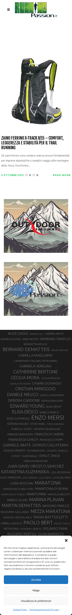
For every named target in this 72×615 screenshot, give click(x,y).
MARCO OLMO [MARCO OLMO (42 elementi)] (17, 500)
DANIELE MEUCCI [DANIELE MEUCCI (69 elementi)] (22, 394)
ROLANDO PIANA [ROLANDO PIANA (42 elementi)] (55, 528)
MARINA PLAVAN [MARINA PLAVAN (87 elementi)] (46, 499)
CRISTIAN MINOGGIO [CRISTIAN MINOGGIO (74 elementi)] (35, 388)
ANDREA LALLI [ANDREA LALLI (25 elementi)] (37, 334)
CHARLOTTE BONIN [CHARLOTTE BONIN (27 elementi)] (20, 383)
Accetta (36, 579)
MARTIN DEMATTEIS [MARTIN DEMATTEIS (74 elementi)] (21, 505)
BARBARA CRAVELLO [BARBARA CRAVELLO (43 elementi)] (55, 339)
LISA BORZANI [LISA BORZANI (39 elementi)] (60, 472)
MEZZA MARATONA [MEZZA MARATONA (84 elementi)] (50, 511)
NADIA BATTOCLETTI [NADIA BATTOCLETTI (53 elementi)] (50, 517)
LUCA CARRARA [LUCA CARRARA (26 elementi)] (29, 477)
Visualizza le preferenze (36, 600)
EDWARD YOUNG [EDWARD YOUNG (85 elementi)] (27, 405)
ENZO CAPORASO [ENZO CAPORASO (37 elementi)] (18, 418)
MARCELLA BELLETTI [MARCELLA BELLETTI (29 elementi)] (59, 494)
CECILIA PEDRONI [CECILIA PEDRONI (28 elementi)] (50, 378)
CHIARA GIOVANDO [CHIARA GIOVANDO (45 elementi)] (46, 383)
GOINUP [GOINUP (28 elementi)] (15, 456)
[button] (66, 540)
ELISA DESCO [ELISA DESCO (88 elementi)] (25, 411)
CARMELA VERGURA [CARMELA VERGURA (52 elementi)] (35, 366)
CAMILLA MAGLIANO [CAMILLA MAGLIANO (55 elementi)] (35, 355)
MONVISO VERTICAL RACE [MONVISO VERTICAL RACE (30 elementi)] (17, 517)
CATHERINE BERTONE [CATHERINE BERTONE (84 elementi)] (35, 371)
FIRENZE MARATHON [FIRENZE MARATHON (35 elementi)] (20, 434)
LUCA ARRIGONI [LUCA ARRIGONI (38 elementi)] (10, 477)
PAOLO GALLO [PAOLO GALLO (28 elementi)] (62, 523)
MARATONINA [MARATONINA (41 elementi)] (36, 494)
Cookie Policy (20, 609)
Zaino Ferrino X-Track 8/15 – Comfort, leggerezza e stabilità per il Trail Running (32, 143)
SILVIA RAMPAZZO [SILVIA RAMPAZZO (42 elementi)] (51, 534)
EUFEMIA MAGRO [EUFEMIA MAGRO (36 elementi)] (18, 423)
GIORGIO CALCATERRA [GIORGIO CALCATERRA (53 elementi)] (50, 445)
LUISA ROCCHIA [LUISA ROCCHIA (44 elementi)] (21, 483)
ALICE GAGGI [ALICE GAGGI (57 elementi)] (18, 333)
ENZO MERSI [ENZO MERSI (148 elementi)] (47, 417)
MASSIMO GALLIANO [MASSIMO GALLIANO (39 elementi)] (15, 512)
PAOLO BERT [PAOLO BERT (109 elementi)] (38, 522)
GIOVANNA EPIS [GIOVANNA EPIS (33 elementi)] (36, 450)
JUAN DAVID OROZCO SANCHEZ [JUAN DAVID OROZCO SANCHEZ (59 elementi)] (35, 466)
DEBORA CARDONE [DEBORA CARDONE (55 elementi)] (24, 400)
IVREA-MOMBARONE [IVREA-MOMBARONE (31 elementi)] (36, 461)
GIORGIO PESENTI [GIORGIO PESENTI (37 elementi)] (14, 450)
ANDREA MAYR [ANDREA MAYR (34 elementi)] (54, 333)
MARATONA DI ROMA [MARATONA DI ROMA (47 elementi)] (51, 488)
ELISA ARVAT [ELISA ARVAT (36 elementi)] (53, 406)
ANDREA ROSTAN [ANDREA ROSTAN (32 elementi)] (10, 339)
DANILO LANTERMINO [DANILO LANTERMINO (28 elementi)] (52, 395)
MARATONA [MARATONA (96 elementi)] (48, 482)
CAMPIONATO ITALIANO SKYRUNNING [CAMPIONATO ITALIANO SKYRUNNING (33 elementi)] (35, 360)
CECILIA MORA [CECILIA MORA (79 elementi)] (25, 377)
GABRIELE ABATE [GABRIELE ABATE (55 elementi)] (17, 445)
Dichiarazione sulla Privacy (44, 609)
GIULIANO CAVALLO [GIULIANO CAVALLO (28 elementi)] (57, 450)
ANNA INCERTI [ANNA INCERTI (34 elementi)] (30, 339)
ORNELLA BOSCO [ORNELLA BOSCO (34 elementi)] (11, 523)
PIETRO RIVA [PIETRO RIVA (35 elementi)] (11, 528)
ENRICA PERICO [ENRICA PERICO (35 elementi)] (49, 412)
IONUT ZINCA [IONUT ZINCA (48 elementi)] (49, 455)
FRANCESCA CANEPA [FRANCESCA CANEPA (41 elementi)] (49, 434)
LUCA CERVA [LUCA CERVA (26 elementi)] (45, 477)
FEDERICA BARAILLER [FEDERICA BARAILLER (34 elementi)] (47, 429)
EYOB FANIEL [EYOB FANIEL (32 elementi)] (38, 423)
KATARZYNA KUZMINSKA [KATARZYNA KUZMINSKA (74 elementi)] (25, 471)
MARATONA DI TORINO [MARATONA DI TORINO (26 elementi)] (13, 494)
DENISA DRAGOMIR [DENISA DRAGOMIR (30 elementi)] (52, 400)
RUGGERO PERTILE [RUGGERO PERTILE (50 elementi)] (21, 534)
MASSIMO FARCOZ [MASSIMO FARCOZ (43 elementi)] (55, 506)
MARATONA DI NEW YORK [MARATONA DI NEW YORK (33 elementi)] (18, 488)
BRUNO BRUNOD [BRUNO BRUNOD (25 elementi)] (59, 350)
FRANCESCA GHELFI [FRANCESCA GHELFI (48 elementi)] (23, 439)
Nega (36, 590)
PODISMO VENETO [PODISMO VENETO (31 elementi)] (31, 528)
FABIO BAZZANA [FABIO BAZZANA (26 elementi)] (55, 424)
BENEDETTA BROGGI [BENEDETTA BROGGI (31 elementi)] (35, 344)
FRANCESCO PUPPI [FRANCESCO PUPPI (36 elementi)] (51, 439)
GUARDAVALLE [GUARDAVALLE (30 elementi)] (30, 456)
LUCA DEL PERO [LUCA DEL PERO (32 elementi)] (62, 477)
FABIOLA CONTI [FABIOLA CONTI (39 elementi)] (21, 429)
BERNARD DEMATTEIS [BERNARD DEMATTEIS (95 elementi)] (26, 349)
